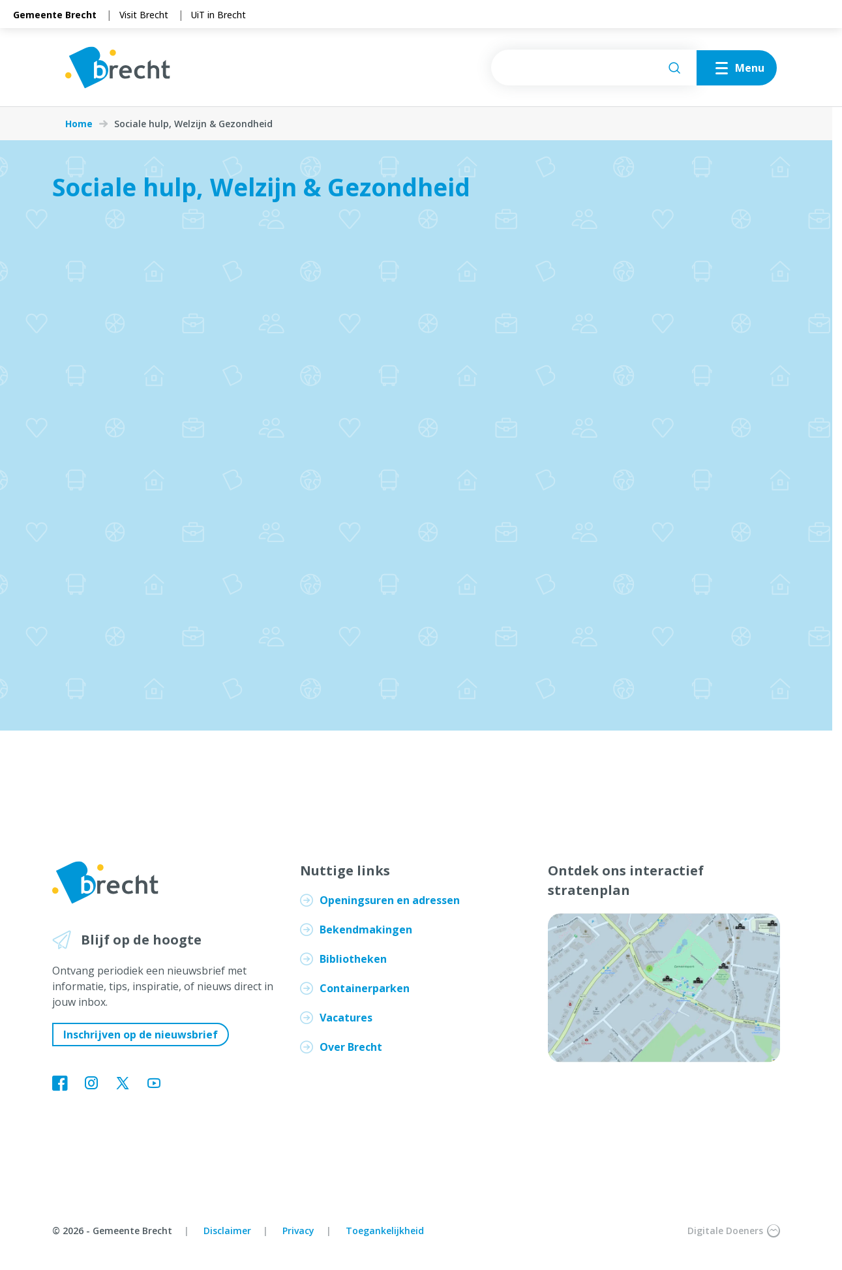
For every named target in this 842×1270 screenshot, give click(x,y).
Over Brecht (351, 1046)
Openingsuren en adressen (390, 900)
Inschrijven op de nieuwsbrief (140, 1034)
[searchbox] (594, 67)
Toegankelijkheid (385, 1230)
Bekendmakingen (366, 929)
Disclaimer (227, 1230)
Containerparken (365, 988)
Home (79, 124)
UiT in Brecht (218, 14)
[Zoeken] (674, 67)
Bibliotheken (353, 958)
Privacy (298, 1230)
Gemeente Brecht (55, 14)
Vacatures (346, 1017)
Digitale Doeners (733, 1230)
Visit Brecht (143, 14)
